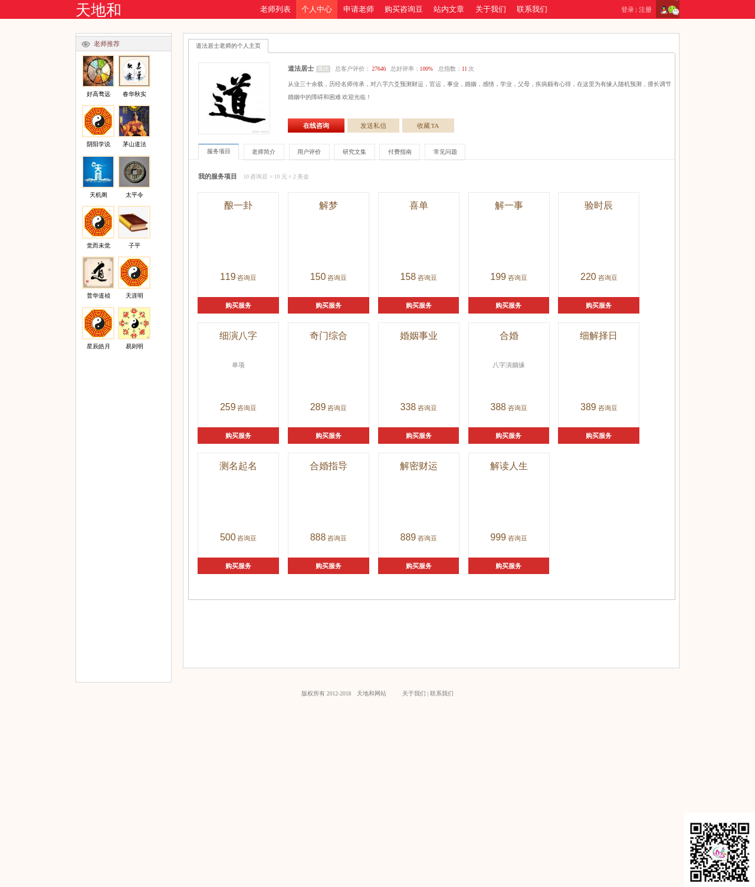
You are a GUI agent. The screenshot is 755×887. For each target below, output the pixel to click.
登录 (627, 9)
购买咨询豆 (404, 9)
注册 (645, 9)
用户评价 (309, 152)
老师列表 (275, 9)
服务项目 (219, 151)
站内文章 (449, 9)
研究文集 (354, 152)
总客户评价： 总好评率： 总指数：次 (404, 68)
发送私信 (373, 125)
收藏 (428, 125)
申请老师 (358, 9)
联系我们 (532, 9)
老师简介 (263, 152)
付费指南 (400, 152)
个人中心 (316, 9)
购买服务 (238, 305)
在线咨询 (316, 125)
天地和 (99, 10)
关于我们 (490, 9)
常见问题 (445, 152)
